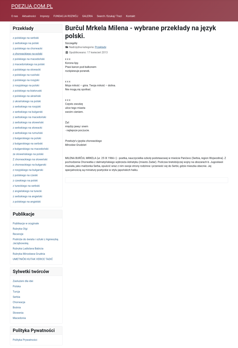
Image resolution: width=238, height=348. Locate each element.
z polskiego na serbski (26, 37)
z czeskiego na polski (25, 180)
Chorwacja (19, 302)
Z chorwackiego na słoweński (30, 159)
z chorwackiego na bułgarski (29, 164)
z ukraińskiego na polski (27, 101)
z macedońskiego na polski (29, 64)
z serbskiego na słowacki (27, 127)
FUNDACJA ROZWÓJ (66, 16)
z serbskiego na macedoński (29, 117)
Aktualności (29, 16)
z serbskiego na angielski (27, 196)
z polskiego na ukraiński (27, 96)
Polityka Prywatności (25, 339)
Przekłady (100, 47)
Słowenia (18, 312)
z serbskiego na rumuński (28, 133)
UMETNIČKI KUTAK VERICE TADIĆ (33, 259)
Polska (17, 286)
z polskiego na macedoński (29, 59)
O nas (14, 16)
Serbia (16, 296)
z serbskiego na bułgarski (28, 111)
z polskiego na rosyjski (26, 80)
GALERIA (87, 16)
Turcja (16, 291)
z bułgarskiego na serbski (28, 143)
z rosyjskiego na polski (26, 85)
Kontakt (130, 16)
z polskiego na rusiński (26, 74)
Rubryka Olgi (20, 228)
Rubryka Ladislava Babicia (28, 248)
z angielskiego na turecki (27, 191)
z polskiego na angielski (27, 201)
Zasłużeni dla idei (23, 281)
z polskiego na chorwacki (27, 48)
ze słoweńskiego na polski (28, 154)
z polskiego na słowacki (27, 69)
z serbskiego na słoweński (28, 122)
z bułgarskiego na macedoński (30, 148)
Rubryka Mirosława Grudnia (29, 253)
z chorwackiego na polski (27, 53)
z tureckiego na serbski (26, 185)
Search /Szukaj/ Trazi (109, 16)
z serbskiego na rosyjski (27, 106)
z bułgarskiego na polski (27, 138)
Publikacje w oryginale (26, 223)
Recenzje (18, 234)
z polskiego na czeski (25, 175)
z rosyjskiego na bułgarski (28, 170)
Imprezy (44, 16)
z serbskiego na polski (26, 43)
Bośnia (17, 307)
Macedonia (19, 318)
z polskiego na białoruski (27, 90)
